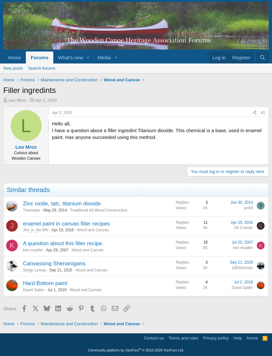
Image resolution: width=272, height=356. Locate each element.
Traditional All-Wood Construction (98, 210)
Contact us (154, 338)
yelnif (248, 208)
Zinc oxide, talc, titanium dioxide (62, 204)
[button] (88, 57)
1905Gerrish (242, 268)
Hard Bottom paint (45, 283)
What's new (70, 57)
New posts (13, 68)
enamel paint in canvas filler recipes (66, 224)
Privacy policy (216, 338)
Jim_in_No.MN (35, 230)
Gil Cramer (243, 227)
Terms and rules (183, 338)
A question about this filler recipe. (63, 243)
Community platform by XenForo (136, 350)
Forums (39, 57)
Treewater (31, 210)
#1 (263, 112)
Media (104, 57)
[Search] (262, 57)
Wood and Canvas (93, 230)
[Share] (254, 113)
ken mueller (33, 250)
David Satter (33, 290)
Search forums (42, 68)
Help (238, 338)
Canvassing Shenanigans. (55, 263)
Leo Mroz (17, 100)
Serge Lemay (34, 270)
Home (14, 57)
